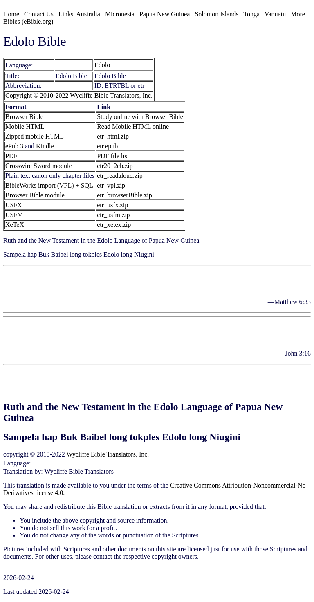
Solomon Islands (216, 14)
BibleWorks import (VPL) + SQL (49, 185)
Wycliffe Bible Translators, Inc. (108, 454)
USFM (14, 214)
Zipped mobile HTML (34, 136)
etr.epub (107, 146)
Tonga (251, 14)
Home (11, 14)
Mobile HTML (25, 126)
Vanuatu (275, 14)
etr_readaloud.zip (120, 175)
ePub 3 (14, 146)
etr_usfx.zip (112, 204)
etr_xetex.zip (114, 224)
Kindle (45, 146)
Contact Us (39, 14)
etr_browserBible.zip (124, 195)
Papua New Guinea (164, 14)
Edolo (63, 65)
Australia (88, 14)
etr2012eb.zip (115, 165)
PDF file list (113, 155)
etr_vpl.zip (111, 185)
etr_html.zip (113, 136)
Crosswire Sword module (38, 165)
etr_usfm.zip (113, 214)
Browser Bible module (35, 195)
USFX (13, 204)
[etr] (41, 65)
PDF (11, 155)
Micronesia (120, 14)
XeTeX (14, 224)
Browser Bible (24, 116)
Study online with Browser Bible (140, 116)
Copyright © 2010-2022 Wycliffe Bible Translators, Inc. (79, 95)
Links (65, 14)
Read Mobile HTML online (133, 126)
